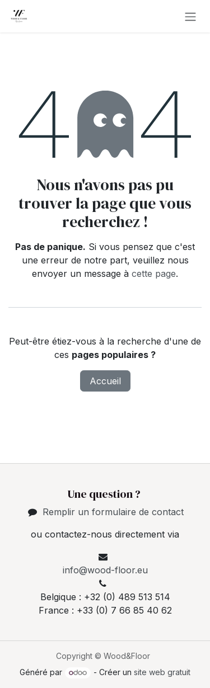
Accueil (105, 381)
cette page (154, 273)
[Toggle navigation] (190, 16)
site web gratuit (162, 672)
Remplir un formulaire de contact (113, 511)
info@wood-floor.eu (105, 570)
